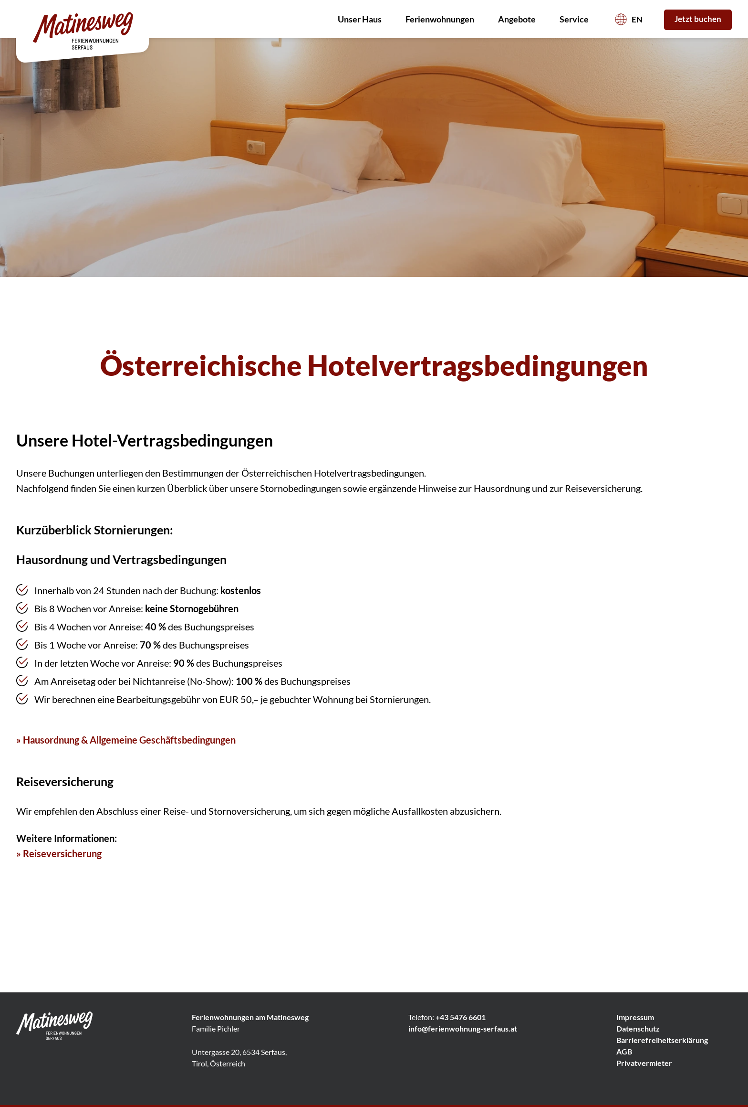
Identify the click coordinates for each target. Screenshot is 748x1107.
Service (576, 19)
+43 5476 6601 (461, 1017)
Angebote (519, 19)
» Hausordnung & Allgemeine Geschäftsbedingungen (126, 739)
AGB (624, 1051)
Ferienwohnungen (442, 19)
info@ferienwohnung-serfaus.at (462, 1028)
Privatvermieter (644, 1062)
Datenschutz (638, 1028)
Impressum (635, 1017)
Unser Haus (362, 19)
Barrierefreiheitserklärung (662, 1039)
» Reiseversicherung (59, 853)
